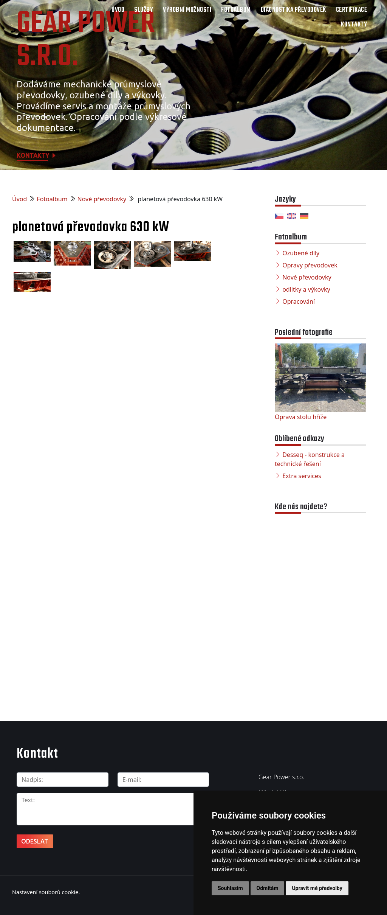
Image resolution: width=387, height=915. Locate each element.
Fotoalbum (236, 10)
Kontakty (354, 25)
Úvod (117, 10)
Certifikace (351, 10)
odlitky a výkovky (306, 289)
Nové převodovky (102, 199)
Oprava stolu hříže (301, 417)
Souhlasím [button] (230, 888)
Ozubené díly (300, 253)
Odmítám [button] (268, 888)
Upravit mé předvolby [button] (317, 888)
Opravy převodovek (309, 265)
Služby (143, 10)
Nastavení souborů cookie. (46, 891)
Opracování (298, 301)
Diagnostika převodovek (293, 10)
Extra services (301, 476)
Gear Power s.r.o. (86, 40)
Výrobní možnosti (187, 10)
